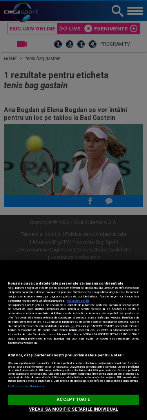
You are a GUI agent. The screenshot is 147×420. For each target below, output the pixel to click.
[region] (73, 340)
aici (72, 326)
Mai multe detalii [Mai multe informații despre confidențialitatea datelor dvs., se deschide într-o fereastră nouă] (78, 301)
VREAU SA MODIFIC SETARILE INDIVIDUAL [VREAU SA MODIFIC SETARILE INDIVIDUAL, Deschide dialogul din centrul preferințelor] (73, 409)
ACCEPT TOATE (73, 399)
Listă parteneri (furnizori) (26, 386)
